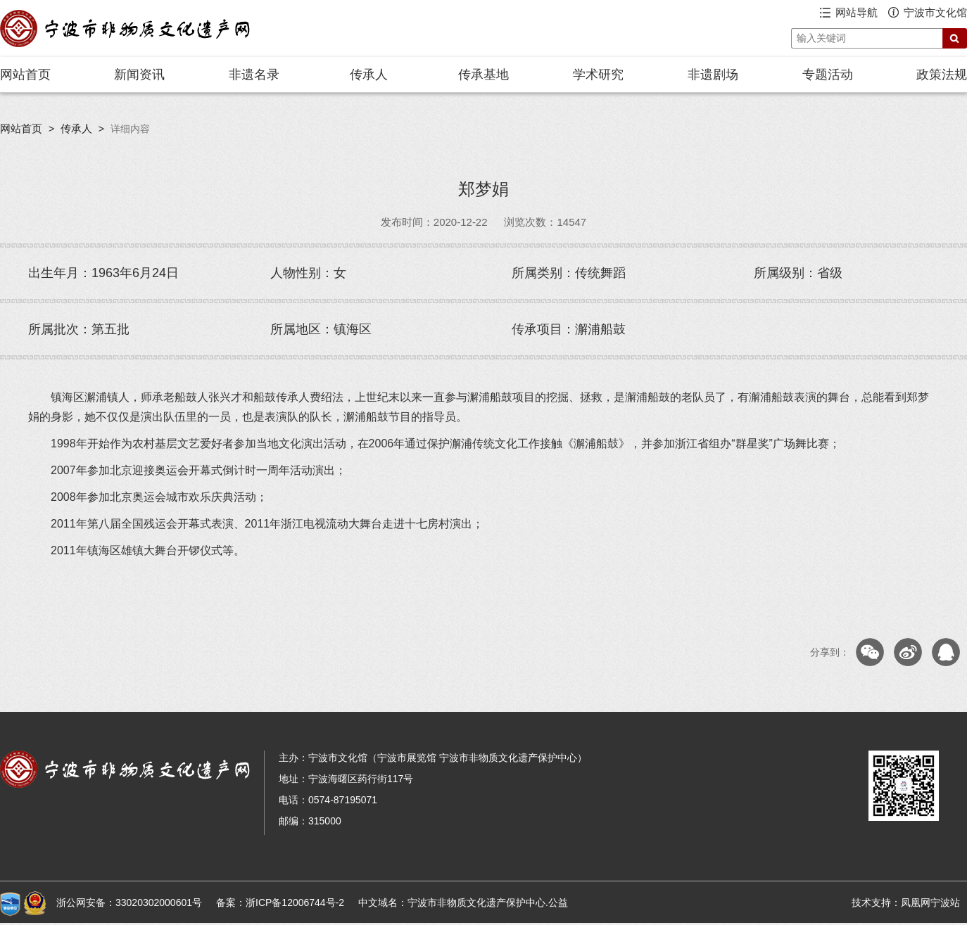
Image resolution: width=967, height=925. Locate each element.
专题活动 (827, 75)
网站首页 (25, 75)
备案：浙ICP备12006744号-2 (280, 902)
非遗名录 (254, 75)
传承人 (369, 75)
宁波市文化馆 (935, 12)
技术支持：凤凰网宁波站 (906, 902)
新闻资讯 (139, 75)
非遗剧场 (713, 75)
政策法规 (941, 75)
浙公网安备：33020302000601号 (129, 902)
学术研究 (598, 75)
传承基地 (483, 75)
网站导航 (856, 12)
